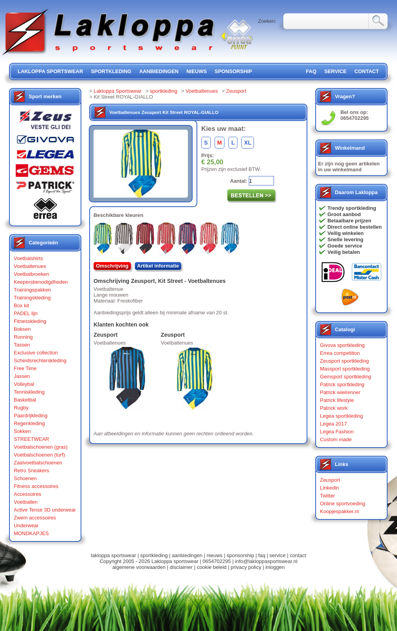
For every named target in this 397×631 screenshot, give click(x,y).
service (335, 71)
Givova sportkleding (342, 345)
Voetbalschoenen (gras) (41, 447)
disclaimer (181, 567)
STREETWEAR (31, 439)
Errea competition (340, 353)
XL (247, 142)
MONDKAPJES (31, 533)
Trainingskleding (32, 298)
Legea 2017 (333, 424)
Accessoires (27, 494)
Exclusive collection (36, 353)
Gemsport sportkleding (345, 377)
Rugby (21, 408)
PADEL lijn (25, 313)
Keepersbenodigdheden (41, 282)
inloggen (275, 567)
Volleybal (24, 384)
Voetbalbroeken (31, 274)
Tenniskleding (29, 392)
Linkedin (329, 488)
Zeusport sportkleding (344, 361)
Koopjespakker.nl (339, 511)
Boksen (22, 329)
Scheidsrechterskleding (40, 360)
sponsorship (233, 71)
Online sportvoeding (342, 503)
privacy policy (246, 567)
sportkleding (111, 71)
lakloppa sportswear (50, 71)
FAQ (311, 71)
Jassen (22, 376)
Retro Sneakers (31, 470)
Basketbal (25, 400)
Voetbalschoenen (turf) (39, 455)
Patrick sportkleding (342, 384)
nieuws (196, 71)
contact (367, 71)
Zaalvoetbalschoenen (38, 463)
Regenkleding (29, 423)
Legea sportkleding (341, 416)
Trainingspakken (32, 290)
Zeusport (236, 91)
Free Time (25, 368)
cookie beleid (212, 567)
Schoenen (25, 478)
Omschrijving (112, 266)
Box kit (21, 305)
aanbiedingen (158, 71)
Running (23, 337)
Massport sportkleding (345, 369)
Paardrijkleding (31, 415)
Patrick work (334, 408)
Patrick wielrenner (340, 392)
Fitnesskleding (30, 321)
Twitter (327, 496)
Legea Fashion (337, 432)
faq (261, 555)
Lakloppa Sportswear (118, 91)
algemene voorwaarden (138, 567)
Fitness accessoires (36, 486)
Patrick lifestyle (337, 400)
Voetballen (26, 502)
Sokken (22, 431)
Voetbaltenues (30, 266)
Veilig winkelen (345, 233)
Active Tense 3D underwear (45, 510)
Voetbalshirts (28, 258)
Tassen (22, 345)
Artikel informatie (158, 266)
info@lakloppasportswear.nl (266, 561)
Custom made (336, 439)
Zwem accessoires (35, 518)
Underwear (26, 525)
